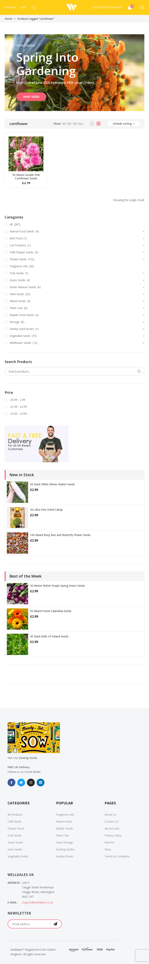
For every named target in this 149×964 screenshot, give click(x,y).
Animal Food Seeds (22, 231)
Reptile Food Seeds (22, 315)
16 (63, 123)
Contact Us (112, 821)
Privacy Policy (113, 835)
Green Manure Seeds (23, 287)
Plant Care (16, 308)
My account (112, 828)
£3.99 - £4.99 (18, 413)
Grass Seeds (17, 280)
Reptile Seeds (64, 828)
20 (69, 123)
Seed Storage (64, 842)
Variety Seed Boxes (22, 329)
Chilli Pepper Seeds (21, 252)
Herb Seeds (17, 294)
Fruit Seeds (17, 273)
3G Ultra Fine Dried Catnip (46, 509)
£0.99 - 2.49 (17, 400)
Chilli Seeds (15, 821)
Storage (15, 322)
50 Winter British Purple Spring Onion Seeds (57, 585)
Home (8, 19)
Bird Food (16, 238)
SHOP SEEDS (31, 96)
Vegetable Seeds (20, 336)
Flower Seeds (18, 259)
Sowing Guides (65, 849)
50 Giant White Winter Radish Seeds (52, 484)
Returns (109, 842)
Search (139, 371)
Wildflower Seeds (20, 343)
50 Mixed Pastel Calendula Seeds (50, 611)
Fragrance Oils (19, 266)
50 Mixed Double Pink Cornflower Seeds (26, 176)
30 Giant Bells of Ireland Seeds (49, 636)
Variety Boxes (64, 856)
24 (74, 123)
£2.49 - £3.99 (18, 406)
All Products (15, 814)
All (81, 123)
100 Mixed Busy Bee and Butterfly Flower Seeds (60, 535)
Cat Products (18, 245)
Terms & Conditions (117, 856)
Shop (108, 849)
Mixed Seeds (18, 301)
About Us (110, 814)
